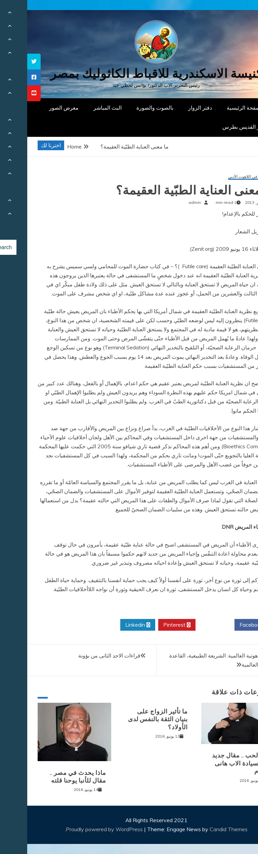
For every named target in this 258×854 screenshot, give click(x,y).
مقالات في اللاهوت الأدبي (222, 177)
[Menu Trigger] (236, 14)
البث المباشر (80, 107)
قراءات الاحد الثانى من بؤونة (82, 655)
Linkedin (110, 625)
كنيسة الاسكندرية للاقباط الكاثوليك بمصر (129, 73)
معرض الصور (36, 107)
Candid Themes (201, 829)
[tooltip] (6, 61)
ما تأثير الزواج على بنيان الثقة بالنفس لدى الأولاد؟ (131, 719)
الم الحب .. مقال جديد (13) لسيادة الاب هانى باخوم (214, 763)
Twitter (187, 625)
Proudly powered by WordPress (78, 829)
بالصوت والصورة (127, 107)
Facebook (226, 625)
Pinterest (149, 625)
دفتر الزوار (173, 107)
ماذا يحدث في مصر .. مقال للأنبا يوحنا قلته (51, 776)
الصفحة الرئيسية (218, 107)
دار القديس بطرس (215, 126)
